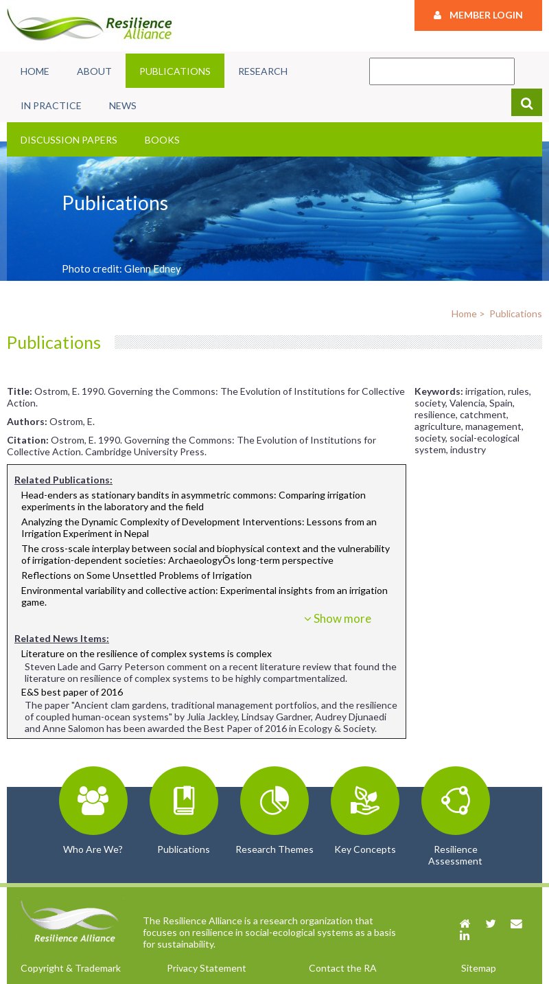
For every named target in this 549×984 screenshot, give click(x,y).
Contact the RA (343, 968)
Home (35, 71)
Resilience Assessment (455, 855)
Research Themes (274, 849)
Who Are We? (93, 849)
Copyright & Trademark (71, 968)
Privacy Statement (206, 968)
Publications (175, 71)
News (123, 105)
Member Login (478, 15)
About (94, 71)
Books (162, 140)
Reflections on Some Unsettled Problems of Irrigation (136, 575)
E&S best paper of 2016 (72, 692)
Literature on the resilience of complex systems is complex (146, 653)
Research (263, 71)
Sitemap (478, 968)
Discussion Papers (69, 140)
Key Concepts (365, 849)
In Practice (51, 105)
